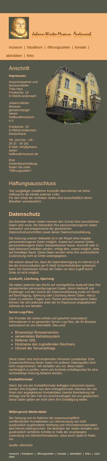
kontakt (82, 47)
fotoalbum (35, 47)
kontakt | (64, 453)
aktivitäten (14, 56)
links (30, 56)
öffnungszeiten (58, 47)
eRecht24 (26, 445)
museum (15, 47)
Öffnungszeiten (20, 170)
